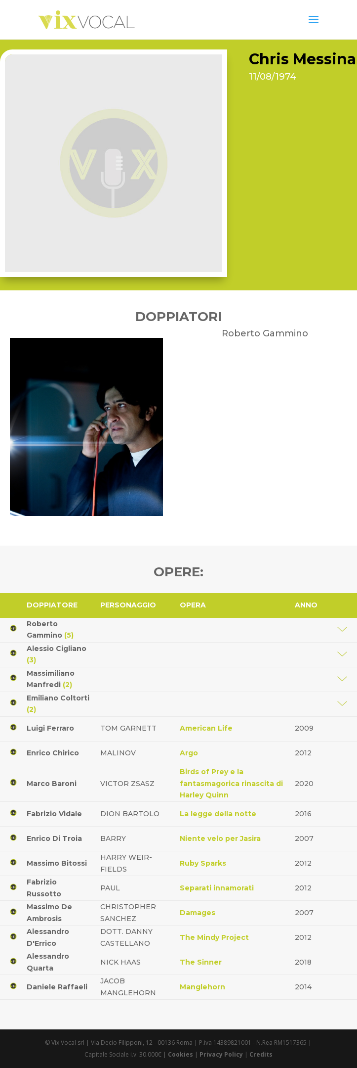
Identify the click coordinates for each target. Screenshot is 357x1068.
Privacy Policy (221, 1054)
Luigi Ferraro (50, 728)
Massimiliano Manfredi (51, 679)
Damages (197, 912)
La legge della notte (218, 813)
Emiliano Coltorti (58, 704)
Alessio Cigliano (56, 654)
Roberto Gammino (50, 629)
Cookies (180, 1054)
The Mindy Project (214, 937)
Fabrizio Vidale (54, 813)
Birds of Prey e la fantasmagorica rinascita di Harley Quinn (231, 783)
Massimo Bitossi (57, 863)
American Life (206, 728)
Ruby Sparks (203, 863)
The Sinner (201, 962)
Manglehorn (202, 986)
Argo (189, 752)
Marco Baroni (52, 783)
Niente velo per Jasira (220, 838)
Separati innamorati (217, 887)
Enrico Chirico (53, 752)
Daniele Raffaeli (57, 986)
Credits (261, 1054)
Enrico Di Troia (54, 838)
